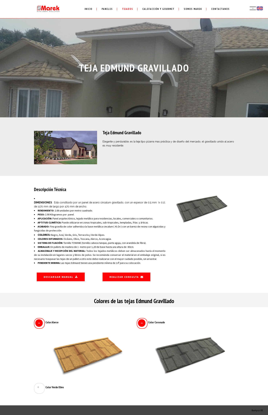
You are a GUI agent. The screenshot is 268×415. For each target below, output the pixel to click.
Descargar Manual (61, 277)
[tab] (82, 323)
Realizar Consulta (126, 277)
